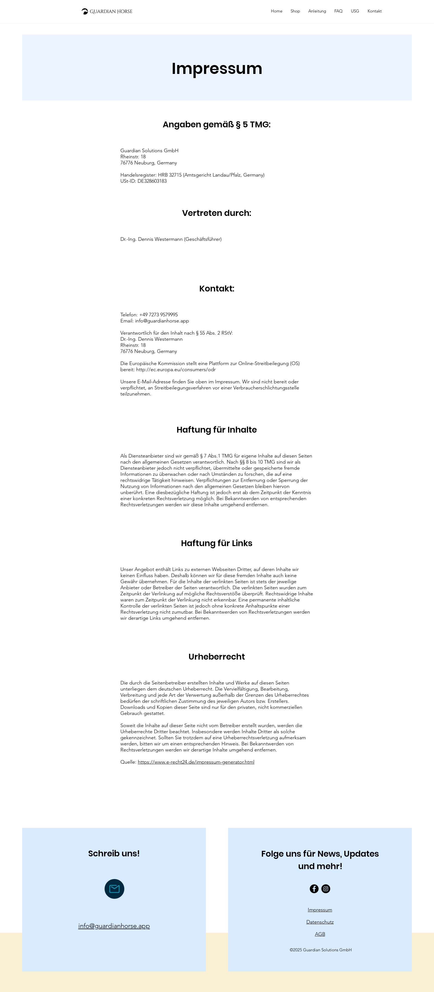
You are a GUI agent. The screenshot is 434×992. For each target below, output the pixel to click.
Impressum (320, 910)
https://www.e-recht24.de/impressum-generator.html (196, 762)
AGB (320, 934)
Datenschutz (320, 922)
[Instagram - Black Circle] (325, 888)
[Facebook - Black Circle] (314, 888)
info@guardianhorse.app (162, 321)
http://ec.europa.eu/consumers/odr (176, 369)
